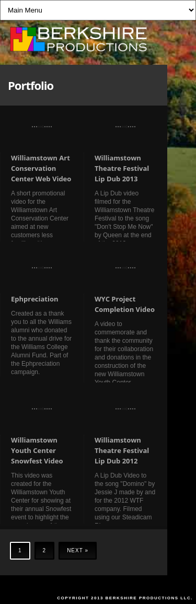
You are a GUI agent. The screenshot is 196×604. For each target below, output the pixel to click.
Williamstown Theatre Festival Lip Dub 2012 (122, 450)
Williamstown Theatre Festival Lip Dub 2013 (122, 168)
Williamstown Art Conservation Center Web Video (41, 168)
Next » (77, 550)
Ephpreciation (35, 299)
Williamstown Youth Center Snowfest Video (37, 450)
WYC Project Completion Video (125, 304)
